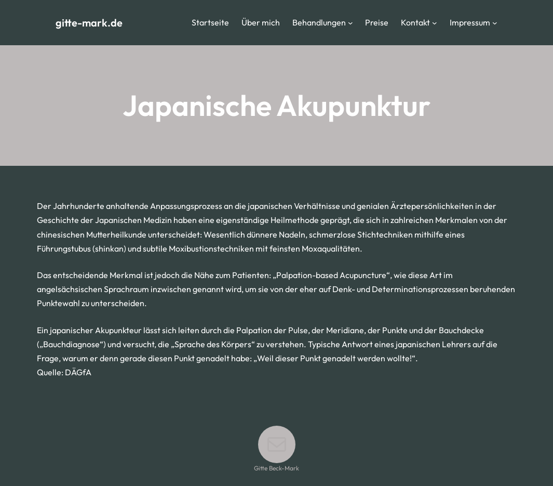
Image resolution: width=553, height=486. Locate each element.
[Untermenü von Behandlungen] (350, 22)
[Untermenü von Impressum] (494, 22)
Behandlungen (319, 22)
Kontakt (415, 22)
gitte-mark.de (89, 22)
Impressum (470, 22)
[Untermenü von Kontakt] (434, 22)
